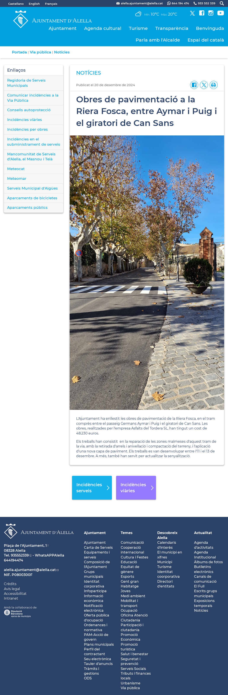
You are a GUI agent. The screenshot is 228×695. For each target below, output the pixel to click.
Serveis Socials (133, 669)
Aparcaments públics (27, 207)
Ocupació (129, 610)
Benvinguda (210, 28)
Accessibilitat (15, 594)
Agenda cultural (102, 28)
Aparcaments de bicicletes (32, 198)
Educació (129, 562)
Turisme (138, 28)
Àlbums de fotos (208, 562)
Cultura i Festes (134, 557)
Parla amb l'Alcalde (158, 40)
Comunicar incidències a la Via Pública (32, 98)
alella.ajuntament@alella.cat (30, 570)
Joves (125, 591)
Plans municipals (99, 644)
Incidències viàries (24, 119)
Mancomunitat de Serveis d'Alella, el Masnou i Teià (31, 156)
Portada (19, 52)
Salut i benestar (134, 654)
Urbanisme (130, 683)
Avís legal (12, 589)
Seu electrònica (97, 659)
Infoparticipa (95, 591)
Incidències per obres (27, 129)
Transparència (171, 28)
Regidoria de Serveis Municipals (26, 83)
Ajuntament (63, 28)
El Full (199, 586)
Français (51, 3)
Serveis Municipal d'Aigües (32, 188)
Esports (127, 576)
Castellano (16, 3)
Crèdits (10, 584)
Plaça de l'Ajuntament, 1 (25, 546)
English (34, 3)
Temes (127, 533)
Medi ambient (133, 596)
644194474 (13, 560)
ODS (88, 678)
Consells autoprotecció (29, 110)
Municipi (164, 562)
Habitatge (130, 586)
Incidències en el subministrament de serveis (33, 141)
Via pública (40, 52)
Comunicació (132, 543)
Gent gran (130, 581)
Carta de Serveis (98, 547)
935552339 (20, 555)
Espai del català (206, 40)
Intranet (11, 598)
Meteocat (16, 169)
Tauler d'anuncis (98, 664)
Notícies (62, 52)
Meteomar (16, 178)
